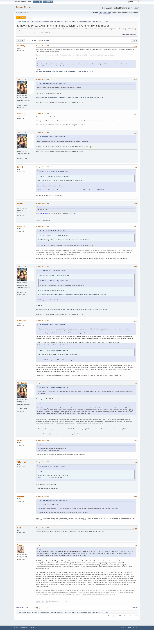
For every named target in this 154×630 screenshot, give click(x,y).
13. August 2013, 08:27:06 (42, 320)
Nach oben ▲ (136, 627)
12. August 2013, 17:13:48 (42, 45)
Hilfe (121, 627)
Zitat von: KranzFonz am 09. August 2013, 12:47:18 (53, 345)
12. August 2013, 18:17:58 (42, 113)
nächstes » (133, 34)
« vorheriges (124, 34)
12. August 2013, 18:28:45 (42, 132)
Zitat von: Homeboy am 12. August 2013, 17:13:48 (53, 83)
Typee (19, 545)
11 (42, 40)
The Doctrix (22, 79)
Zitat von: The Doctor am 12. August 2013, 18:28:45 (53, 230)
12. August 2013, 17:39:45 (42, 79)
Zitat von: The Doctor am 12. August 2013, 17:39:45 (53, 171)
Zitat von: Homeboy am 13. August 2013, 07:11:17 (53, 324)
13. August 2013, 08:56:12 (42, 527)
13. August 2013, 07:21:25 (42, 266)
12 (44, 40)
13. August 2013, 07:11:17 (42, 226)
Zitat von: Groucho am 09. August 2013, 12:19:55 (54, 350)
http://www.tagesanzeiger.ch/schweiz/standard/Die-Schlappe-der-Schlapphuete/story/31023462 (65, 71)
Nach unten (20, 40)
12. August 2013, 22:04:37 (42, 167)
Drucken (134, 40)
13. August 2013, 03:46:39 (42, 203)
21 (48, 40)
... (34, 40)
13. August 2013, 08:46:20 (42, 462)
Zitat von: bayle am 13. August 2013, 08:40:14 (52, 466)
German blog (106, 12)
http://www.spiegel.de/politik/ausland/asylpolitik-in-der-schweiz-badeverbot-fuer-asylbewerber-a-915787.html (69, 97)
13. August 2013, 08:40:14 (42, 440)
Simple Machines (32, 627)
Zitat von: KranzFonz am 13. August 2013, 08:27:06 (53, 387)
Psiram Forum (23, 7)
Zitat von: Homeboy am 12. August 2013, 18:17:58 (53, 136)
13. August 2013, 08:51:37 (42, 496)
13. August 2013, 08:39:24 (42, 383)
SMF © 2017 (24, 627)
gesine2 (20, 203)
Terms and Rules (127, 627)
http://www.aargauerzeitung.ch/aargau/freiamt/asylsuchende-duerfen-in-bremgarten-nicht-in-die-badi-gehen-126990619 (72, 309)
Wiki (100, 12)
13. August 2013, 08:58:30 (42, 545)
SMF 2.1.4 (16, 627)
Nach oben (19, 607)
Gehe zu (110, 616)
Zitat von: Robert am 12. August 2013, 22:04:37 (52, 270)
